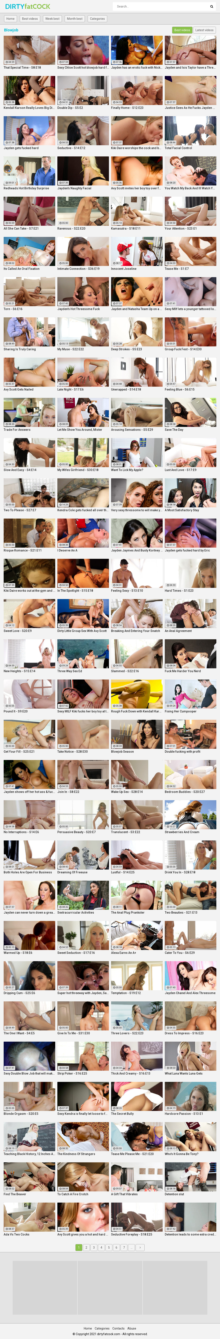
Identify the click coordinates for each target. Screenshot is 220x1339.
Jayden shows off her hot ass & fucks (29, 792)
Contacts (118, 1328)
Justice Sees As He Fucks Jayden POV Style (190, 108)
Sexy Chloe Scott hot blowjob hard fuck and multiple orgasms (83, 67)
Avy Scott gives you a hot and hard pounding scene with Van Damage (83, 1234)
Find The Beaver (15, 1194)
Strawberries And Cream (182, 832)
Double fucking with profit (182, 751)
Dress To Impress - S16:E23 (184, 1033)
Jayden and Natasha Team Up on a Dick (137, 309)
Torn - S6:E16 (13, 309)
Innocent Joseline (123, 268)
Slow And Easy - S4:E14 (20, 470)
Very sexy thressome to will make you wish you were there (137, 510)
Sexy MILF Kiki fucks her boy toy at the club (83, 711)
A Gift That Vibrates (124, 1194)
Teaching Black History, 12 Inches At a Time (29, 1154)
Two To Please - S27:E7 (20, 510)
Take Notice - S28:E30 (72, 751)
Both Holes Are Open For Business (28, 872)
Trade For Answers (17, 429)
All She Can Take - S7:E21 (21, 228)
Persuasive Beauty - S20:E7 (76, 832)
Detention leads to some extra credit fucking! (190, 1234)
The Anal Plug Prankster (128, 912)
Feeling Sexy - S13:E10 (127, 590)
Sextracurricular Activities (75, 912)
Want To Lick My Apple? (127, 470)
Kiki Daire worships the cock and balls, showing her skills (137, 148)
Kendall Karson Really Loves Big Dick (29, 108)
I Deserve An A (67, 550)
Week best (52, 18)
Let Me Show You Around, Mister (79, 429)
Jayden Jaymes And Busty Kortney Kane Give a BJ (137, 550)
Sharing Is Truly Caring (20, 349)
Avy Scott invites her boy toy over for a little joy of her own (137, 188)
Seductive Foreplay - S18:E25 (131, 1234)
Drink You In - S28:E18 (180, 872)
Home (10, 18)
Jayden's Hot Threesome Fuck (78, 309)
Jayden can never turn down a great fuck (29, 912)
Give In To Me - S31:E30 (73, 1033)
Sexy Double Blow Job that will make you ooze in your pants (29, 1073)
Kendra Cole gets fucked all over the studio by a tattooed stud (83, 510)
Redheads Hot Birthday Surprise (26, 188)
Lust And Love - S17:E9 (180, 470)
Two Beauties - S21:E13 (181, 912)
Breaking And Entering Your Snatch (135, 631)
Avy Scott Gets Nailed (19, 389)
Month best (74, 18)
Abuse (131, 1328)
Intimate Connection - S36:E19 (78, 268)
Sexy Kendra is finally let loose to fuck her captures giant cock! (83, 1113)
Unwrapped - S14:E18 (126, 389)
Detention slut (174, 1194)
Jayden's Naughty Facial (74, 188)
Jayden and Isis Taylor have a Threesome (190, 67)
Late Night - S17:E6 (70, 389)
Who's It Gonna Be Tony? (182, 1154)
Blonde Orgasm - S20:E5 (21, 1113)
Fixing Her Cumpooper (181, 711)
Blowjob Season (122, 751)
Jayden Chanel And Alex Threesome (190, 993)
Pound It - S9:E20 (16, 711)
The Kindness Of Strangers (76, 1154)
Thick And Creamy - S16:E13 (130, 1073)
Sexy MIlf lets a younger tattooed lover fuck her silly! (190, 309)
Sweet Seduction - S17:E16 (76, 952)
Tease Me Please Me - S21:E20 (132, 1154)
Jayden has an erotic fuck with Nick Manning (137, 67)
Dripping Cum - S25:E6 (19, 993)
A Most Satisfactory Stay (182, 510)
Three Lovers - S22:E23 (127, 1033)
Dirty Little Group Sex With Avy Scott (82, 631)
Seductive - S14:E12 (71, 148)
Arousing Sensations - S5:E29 (132, 429)
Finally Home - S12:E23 (127, 108)
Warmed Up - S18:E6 (18, 952)
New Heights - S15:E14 (19, 671)
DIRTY (16, 6)
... (132, 1247)
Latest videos (205, 30)
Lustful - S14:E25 (122, 872)
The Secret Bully (122, 1113)
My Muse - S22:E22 (70, 349)
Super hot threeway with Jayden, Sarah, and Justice (83, 993)
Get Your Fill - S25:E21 (19, 751)
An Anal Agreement (178, 631)
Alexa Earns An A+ (123, 952)
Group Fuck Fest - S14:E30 (183, 349)
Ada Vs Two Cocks (16, 1234)
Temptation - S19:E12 (126, 993)
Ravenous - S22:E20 (71, 228)
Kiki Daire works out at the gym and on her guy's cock (29, 590)
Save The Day (174, 429)
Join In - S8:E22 (68, 792)
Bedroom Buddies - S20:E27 (185, 792)
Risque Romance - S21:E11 (23, 550)
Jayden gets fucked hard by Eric (187, 550)
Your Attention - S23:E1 (181, 228)
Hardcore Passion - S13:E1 (184, 1113)
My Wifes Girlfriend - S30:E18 (77, 470)
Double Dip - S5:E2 (70, 108)
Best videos (30, 18)
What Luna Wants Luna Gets (184, 1073)
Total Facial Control (178, 148)
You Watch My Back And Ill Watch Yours (190, 188)
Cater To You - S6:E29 (180, 952)
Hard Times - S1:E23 (179, 590)
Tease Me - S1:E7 (177, 268)
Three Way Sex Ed (69, 671)
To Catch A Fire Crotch (72, 1194)
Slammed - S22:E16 (125, 671)
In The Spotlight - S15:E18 (75, 590)
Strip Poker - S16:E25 (72, 1073)
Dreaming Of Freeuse (72, 872)
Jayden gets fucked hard (21, 148)
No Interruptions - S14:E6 (21, 832)
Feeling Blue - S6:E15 (179, 389)
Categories (97, 18)
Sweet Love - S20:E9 (18, 631)
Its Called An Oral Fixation (22, 268)
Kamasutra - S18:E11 (126, 228)
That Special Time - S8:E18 (22, 67)
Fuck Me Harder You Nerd (183, 671)
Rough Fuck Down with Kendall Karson (137, 711)
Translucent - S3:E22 (125, 832)
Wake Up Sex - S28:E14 (127, 792)
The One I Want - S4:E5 (19, 1033)
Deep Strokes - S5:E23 (126, 349)
